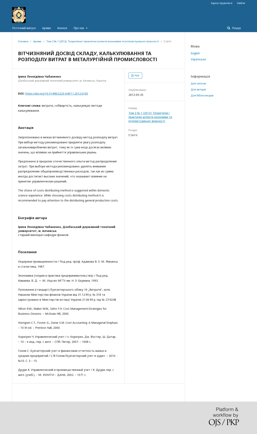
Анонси (62, 28)
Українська (198, 59)
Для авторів (198, 89)
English (195, 53)
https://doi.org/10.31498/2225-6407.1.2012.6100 (56, 93)
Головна (23, 41)
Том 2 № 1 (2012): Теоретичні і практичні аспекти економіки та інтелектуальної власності (102, 41)
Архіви (46, 28)
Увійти (241, 3)
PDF (136, 75)
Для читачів (198, 83)
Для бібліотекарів (202, 95)
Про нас (79, 28)
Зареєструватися (221, 3)
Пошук (236, 28)
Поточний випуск (24, 28)
